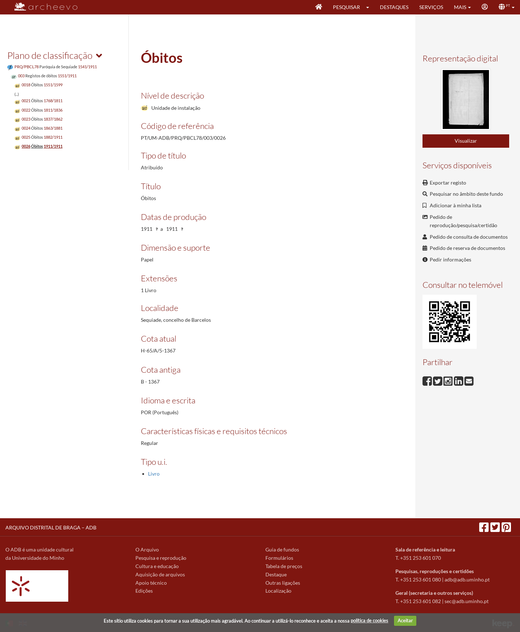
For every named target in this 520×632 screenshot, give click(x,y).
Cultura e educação (157, 566)
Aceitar (405, 620)
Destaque (276, 574)
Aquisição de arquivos (160, 574)
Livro (154, 474)
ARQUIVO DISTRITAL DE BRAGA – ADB (50, 527)
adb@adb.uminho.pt (467, 579)
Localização (278, 591)
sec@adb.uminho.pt (467, 601)
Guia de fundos (282, 549)
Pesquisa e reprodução (160, 558)
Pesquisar (346, 7)
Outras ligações (282, 583)
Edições (144, 591)
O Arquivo (147, 549)
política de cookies (369, 620)
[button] (369, 7)
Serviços (431, 7)
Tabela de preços (283, 566)
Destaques (394, 7)
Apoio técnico (151, 583)
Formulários (279, 558)
